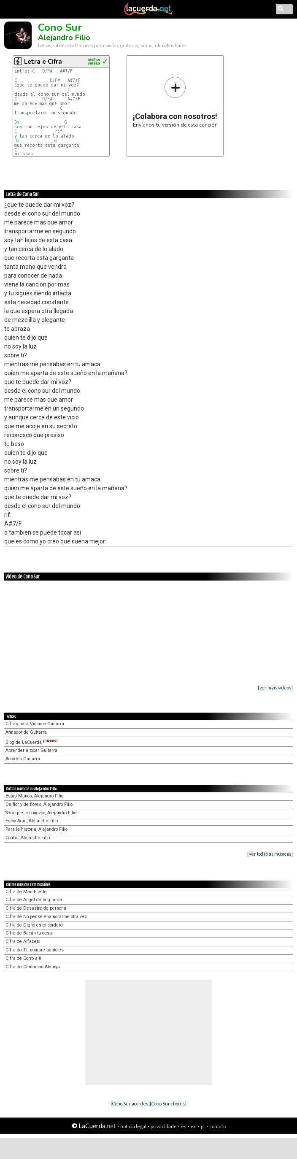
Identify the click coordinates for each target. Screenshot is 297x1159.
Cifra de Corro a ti (23, 958)
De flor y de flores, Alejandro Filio (39, 804)
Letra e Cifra (43, 61)
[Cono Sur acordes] (130, 1103)
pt (203, 1126)
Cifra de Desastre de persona (35, 908)
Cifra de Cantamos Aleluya (32, 967)
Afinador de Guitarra (26, 732)
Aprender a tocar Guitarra (31, 750)
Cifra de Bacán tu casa (28, 933)
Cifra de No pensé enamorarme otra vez (46, 916)
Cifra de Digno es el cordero (33, 925)
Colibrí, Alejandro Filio (27, 837)
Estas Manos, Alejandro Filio (34, 796)
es (183, 1126)
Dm (16, 122)
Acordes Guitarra (22, 759)
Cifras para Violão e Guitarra (34, 724)
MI (17, 154)
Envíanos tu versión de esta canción (175, 102)
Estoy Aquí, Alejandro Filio (31, 821)
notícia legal (133, 1126)
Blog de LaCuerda (31, 742)
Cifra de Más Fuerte (26, 891)
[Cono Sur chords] (168, 1103)
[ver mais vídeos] (275, 687)
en (194, 1126)
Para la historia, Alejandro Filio (36, 829)
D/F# (47, 71)
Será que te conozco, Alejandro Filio (40, 813)
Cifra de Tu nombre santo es (34, 950)
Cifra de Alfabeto (22, 941)
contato (217, 1126)
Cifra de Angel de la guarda (33, 899)
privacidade (164, 1126)
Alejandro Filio (64, 37)
